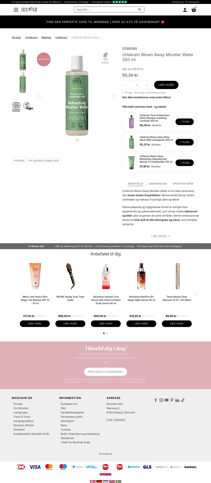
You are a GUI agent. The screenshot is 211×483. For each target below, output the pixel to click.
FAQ (63, 408)
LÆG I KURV (166, 84)
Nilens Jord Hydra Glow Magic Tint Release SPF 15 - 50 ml (35, 300)
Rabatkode (67, 438)
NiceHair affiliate (23, 425)
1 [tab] (104, 333)
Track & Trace (21, 416)
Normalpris (67, 421)
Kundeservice (178, 2)
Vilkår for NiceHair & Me (75, 442)
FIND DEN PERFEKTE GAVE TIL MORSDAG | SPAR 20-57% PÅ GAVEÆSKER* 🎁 (106, 22)
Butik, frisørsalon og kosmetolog (80, 433)
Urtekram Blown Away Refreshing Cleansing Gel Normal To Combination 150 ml (156, 159)
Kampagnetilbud (23, 421)
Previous (40, 97)
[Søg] (109, 9)
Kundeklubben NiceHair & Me (31, 433)
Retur (64, 425)
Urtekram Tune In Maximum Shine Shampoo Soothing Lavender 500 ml (154, 118)
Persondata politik (72, 416)
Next (113, 97)
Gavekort (19, 429)
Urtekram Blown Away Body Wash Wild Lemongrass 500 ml (156, 138)
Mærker (46, 37)
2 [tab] (107, 333)
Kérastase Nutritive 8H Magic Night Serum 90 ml (141, 298)
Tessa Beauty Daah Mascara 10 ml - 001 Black (177, 298)
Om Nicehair (21, 408)
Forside (16, 37)
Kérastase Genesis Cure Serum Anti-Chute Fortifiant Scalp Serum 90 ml (106, 300)
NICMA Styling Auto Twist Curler (70, 298)
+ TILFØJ (185, 121)
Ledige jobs (20, 412)
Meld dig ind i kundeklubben (105, 371)
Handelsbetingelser (72, 412)
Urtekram (31, 37)
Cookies (66, 429)
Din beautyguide (192, 2)
